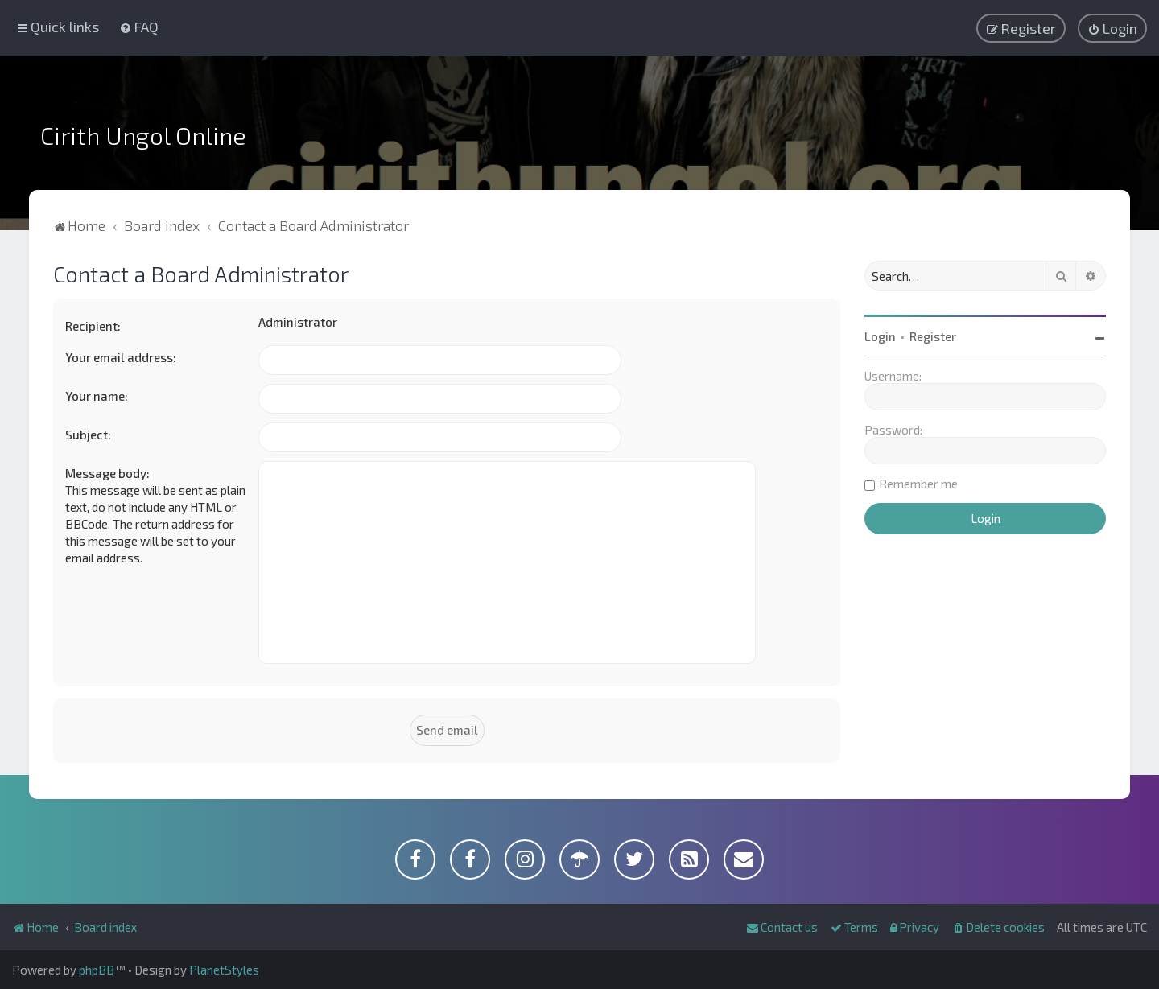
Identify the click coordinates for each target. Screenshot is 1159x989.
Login (880, 336)
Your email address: (120, 357)
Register (932, 336)
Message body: (107, 473)
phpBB (96, 969)
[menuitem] (139, 26)
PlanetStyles (224, 969)
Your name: (96, 396)
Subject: (88, 434)
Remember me (918, 483)
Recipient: (93, 326)
